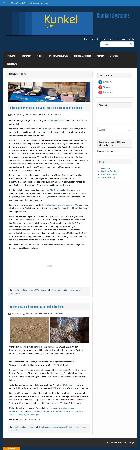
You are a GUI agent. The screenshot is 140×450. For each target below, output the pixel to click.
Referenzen (26, 56)
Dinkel (54, 290)
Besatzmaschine (20, 290)
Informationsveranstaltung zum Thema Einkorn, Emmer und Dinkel (46, 108)
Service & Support (82, 56)
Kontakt (100, 56)
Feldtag (75, 290)
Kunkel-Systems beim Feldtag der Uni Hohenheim (37, 307)
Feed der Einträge (109, 171)
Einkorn (61, 290)
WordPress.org (108, 177)
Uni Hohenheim (54, 120)
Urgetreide (64, 370)
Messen (31, 290)
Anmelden (105, 168)
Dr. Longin (46, 128)
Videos (40, 56)
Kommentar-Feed (109, 174)
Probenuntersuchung (58, 56)
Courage (130, 442)
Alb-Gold (54, 190)
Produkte (11, 56)
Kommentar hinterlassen (52, 114)
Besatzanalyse (45, 427)
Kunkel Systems (113, 15)
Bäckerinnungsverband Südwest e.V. (61, 205)
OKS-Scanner (40, 290)
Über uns (114, 56)
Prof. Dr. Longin (65, 385)
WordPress (117, 442)
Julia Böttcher (31, 114)
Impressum (12, 63)
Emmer (68, 290)
